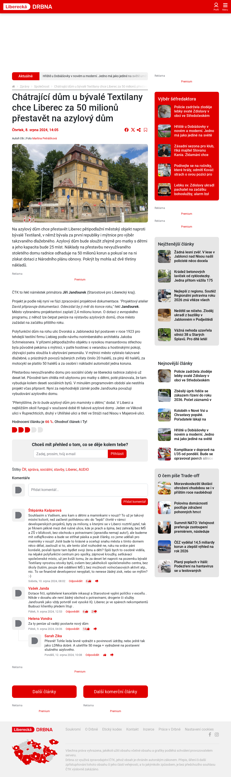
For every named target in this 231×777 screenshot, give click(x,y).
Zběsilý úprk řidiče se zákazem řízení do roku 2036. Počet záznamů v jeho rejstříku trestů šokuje (192, 399)
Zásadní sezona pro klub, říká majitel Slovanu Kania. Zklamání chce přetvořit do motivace (194, 152)
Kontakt (132, 729)
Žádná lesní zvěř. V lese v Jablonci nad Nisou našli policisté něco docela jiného (194, 258)
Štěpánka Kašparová (44, 510)
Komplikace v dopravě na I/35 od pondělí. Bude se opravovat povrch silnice (194, 454)
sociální (46, 469)
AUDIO (84, 469)
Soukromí (73, 729)
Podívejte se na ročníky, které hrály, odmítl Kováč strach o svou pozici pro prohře (194, 172)
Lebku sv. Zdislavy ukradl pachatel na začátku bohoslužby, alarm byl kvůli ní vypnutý (194, 191)
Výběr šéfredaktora (177, 99)
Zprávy (24, 86)
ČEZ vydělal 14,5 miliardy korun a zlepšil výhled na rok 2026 (194, 546)
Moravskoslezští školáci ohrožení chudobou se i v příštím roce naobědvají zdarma (194, 490)
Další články (44, 691)
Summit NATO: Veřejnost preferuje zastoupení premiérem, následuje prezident (194, 529)
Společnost (41, 86)
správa (33, 469)
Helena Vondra (40, 619)
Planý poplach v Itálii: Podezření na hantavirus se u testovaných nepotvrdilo (193, 568)
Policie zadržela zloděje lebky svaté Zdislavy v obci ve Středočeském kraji (193, 113)
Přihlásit (117, 454)
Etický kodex (112, 729)
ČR (24, 469)
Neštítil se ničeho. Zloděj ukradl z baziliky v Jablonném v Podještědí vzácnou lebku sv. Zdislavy (193, 319)
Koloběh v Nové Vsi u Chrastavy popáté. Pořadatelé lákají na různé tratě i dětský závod (194, 417)
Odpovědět (75, 581)
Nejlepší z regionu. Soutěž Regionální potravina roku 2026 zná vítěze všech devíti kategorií (195, 297)
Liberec (71, 469)
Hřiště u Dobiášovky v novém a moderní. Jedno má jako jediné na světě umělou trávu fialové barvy (194, 135)
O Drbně (91, 729)
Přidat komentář (134, 501)
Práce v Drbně (169, 729)
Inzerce (148, 729)
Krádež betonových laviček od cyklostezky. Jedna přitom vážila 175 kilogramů (193, 278)
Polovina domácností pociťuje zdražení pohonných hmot (191, 507)
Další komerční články (115, 691)
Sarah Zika (53, 636)
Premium (80, 279)
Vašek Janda (38, 588)
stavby (59, 469)
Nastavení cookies (199, 729)
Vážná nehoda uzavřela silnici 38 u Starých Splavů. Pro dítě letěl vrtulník (193, 336)
